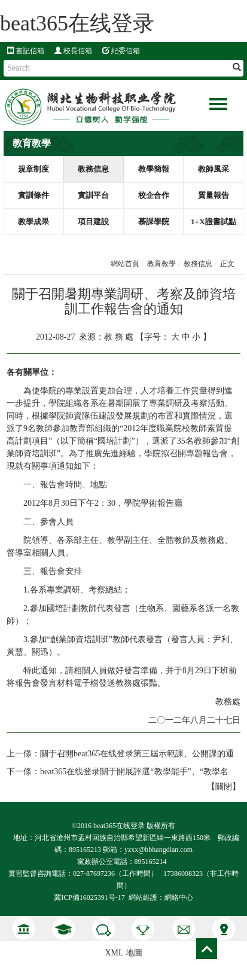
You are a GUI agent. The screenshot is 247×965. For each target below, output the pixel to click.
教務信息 (93, 168)
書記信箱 (25, 51)
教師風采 (213, 168)
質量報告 (213, 195)
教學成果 (33, 221)
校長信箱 (73, 51)
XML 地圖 (123, 952)
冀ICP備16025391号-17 (89, 897)
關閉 (223, 786)
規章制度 (33, 168)
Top (206, 948)
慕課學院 (153, 221)
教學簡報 (153, 168)
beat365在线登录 (77, 23)
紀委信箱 (121, 51)
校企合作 (153, 195)
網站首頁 (125, 263)
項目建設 (93, 221)
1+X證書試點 (213, 221)
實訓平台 (93, 195)
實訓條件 (33, 195)
